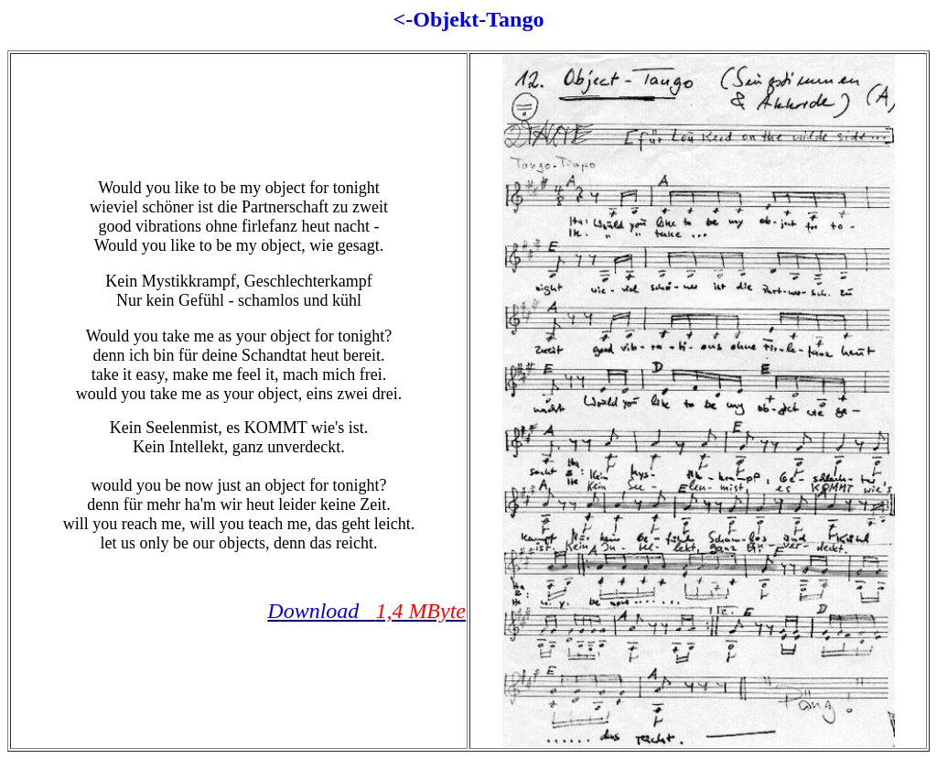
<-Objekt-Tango (468, 19)
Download (366, 611)
